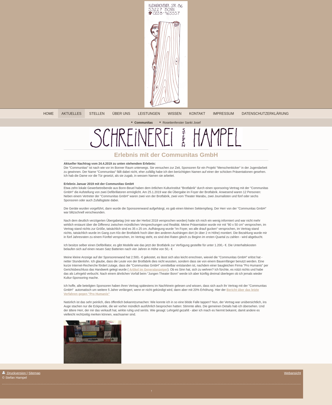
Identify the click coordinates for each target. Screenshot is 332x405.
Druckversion (14, 373)
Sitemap (34, 373)
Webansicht (292, 373)
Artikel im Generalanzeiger (148, 269)
